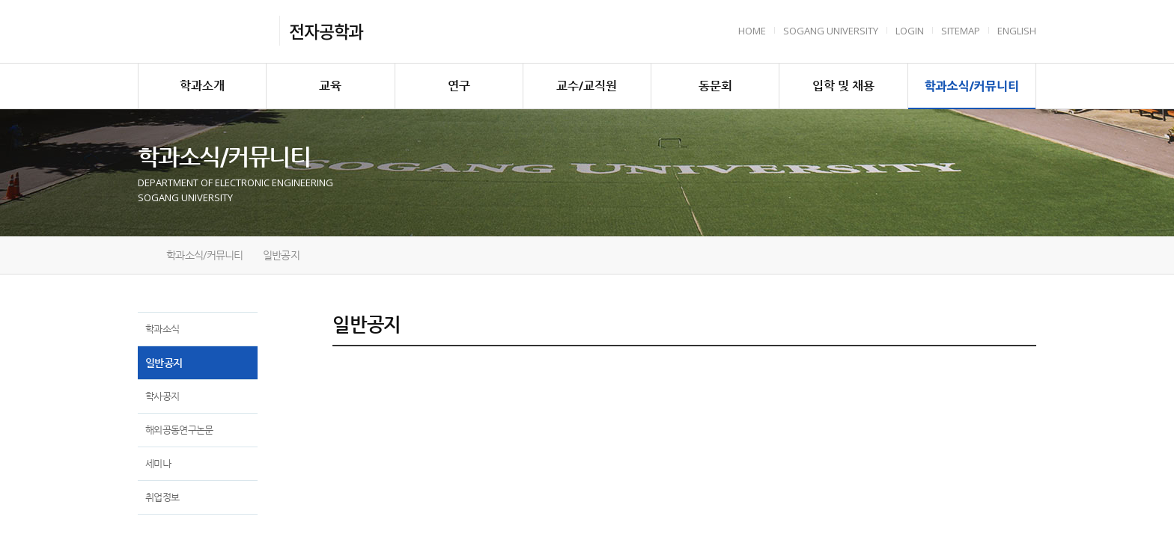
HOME (752, 30)
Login (909, 30)
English (1016, 30)
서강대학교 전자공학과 (204, 31)
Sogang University (830, 30)
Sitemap (960, 30)
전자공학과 (326, 30)
